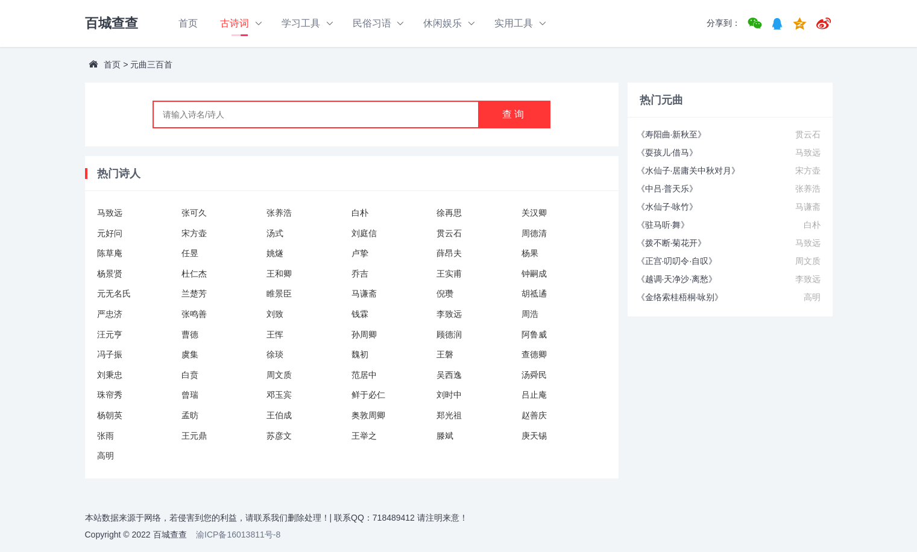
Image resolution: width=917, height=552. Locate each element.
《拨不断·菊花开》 (672, 243)
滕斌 (444, 436)
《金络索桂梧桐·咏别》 (680, 297)
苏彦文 (279, 436)
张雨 (105, 436)
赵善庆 (534, 415)
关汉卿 (534, 213)
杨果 (530, 253)
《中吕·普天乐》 (667, 188)
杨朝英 (109, 415)
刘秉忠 (109, 375)
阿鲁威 (534, 334)
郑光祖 (449, 415)
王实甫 (449, 273)
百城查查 (111, 23)
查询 (514, 114)
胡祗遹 (534, 293)
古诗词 (234, 23)
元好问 (109, 233)
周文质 (279, 375)
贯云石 (449, 233)
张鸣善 (194, 314)
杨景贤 (109, 273)
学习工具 (301, 23)
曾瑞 (189, 395)
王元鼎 (194, 436)
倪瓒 (444, 293)
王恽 (274, 334)
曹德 (189, 334)
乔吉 (359, 273)
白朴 (359, 213)
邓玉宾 (279, 395)
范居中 (364, 375)
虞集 (189, 354)
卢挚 (359, 253)
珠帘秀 (109, 395)
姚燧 (274, 253)
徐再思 (449, 213)
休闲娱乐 (442, 23)
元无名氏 (114, 293)
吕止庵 (534, 395)
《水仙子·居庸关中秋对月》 (688, 170)
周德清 (534, 233)
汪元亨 (109, 334)
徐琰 (274, 354)
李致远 (449, 314)
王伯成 (279, 415)
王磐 (444, 354)
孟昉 (189, 415)
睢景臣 (279, 293)
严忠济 (109, 314)
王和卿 (279, 273)
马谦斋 (364, 293)
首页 (188, 23)
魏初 (359, 354)
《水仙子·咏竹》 (667, 207)
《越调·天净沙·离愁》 (677, 279)
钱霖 (359, 314)
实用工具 (513, 23)
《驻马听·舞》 (663, 225)
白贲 (189, 375)
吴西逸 (449, 375)
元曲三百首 (151, 64)
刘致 (274, 314)
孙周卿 (364, 334)
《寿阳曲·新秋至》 (672, 134)
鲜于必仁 (368, 395)
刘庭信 (364, 233)
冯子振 (109, 354)
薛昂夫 (449, 253)
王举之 (364, 436)
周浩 (530, 314)
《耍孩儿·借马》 (667, 152)
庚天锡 (534, 436)
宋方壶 (194, 233)
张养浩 (279, 213)
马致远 (109, 213)
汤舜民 (534, 375)
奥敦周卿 (368, 415)
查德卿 (534, 354)
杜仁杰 (194, 273)
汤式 (274, 233)
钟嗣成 (534, 273)
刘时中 (449, 395)
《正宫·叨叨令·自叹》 (677, 261)
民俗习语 (372, 23)
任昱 (189, 253)
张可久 (194, 213)
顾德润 (449, 334)
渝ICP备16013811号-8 (238, 534)
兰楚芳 (194, 293)
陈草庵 (109, 253)
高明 (105, 455)
